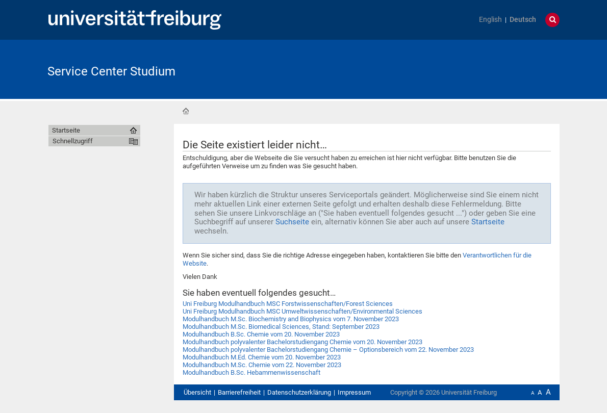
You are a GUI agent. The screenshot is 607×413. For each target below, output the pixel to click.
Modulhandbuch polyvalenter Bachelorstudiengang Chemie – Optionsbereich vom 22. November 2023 (328, 349)
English (490, 19)
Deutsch (523, 19)
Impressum (354, 392)
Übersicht (197, 392)
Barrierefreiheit (239, 392)
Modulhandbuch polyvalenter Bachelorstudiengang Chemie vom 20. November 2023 (302, 342)
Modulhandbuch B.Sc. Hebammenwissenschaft (251, 372)
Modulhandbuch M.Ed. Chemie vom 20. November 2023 (262, 357)
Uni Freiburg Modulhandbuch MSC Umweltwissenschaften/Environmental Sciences (302, 311)
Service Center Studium (111, 71)
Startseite (186, 111)
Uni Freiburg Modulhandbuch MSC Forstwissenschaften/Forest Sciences (288, 303)
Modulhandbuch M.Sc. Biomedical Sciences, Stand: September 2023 (281, 326)
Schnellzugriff (73, 141)
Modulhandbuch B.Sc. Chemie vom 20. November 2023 (261, 334)
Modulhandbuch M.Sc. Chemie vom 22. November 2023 (262, 365)
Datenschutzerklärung (299, 392)
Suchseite (292, 221)
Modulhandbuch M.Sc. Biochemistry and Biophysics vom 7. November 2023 (291, 319)
